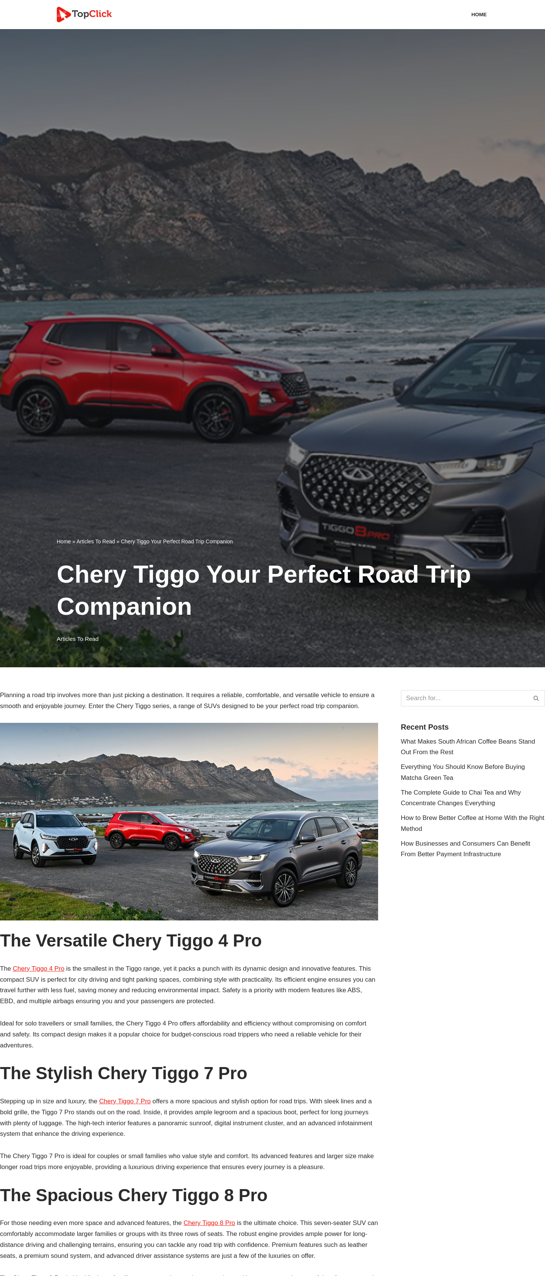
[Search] (464, 698)
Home (479, 14)
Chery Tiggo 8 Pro (211, 1223)
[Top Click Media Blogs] (86, 14)
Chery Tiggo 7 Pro (125, 1101)
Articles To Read (95, 541)
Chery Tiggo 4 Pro (39, 968)
